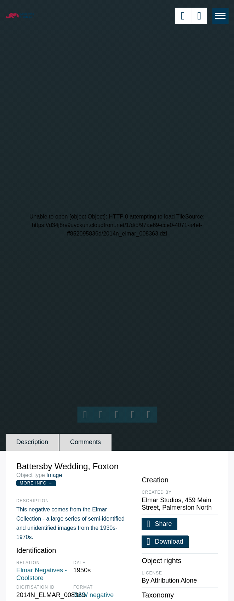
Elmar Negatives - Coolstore (41, 574)
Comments (85, 442)
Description (32, 442)
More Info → (36, 483)
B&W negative (93, 595)
